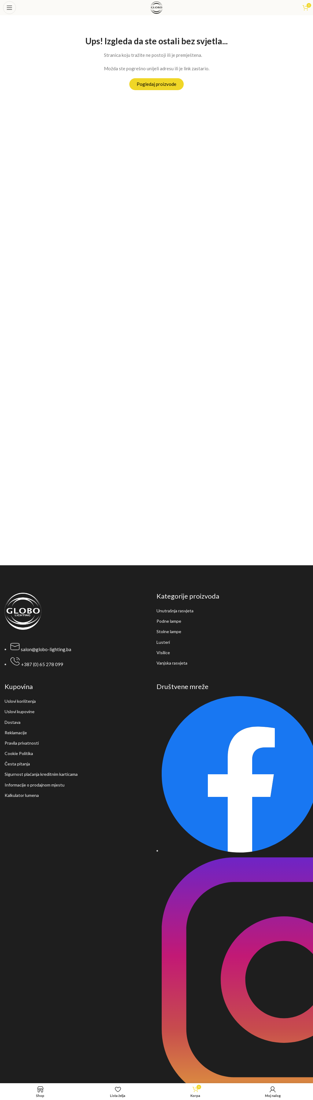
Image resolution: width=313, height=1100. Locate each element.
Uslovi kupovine (20, 711)
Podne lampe (168, 621)
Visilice (163, 652)
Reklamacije (16, 732)
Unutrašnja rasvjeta (174, 610)
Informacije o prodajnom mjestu (34, 784)
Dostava (12, 722)
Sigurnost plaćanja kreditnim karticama (41, 774)
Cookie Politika (19, 753)
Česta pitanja (17, 763)
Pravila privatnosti (22, 743)
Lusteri (163, 642)
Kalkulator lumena (22, 795)
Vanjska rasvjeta (171, 663)
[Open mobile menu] (9, 8)
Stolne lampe (168, 631)
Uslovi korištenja (20, 701)
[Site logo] (156, 7)
